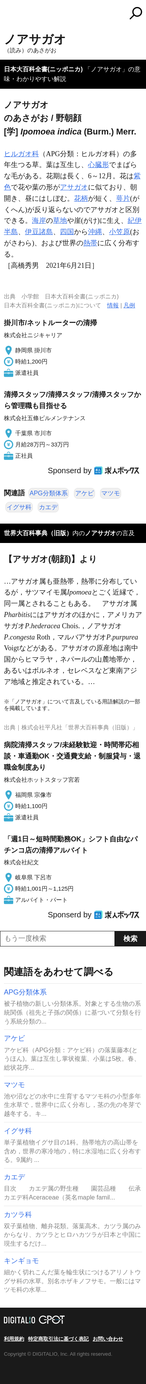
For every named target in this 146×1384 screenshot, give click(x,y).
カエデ (48, 507)
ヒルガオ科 (21, 154)
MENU (9, 14)
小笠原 (119, 232)
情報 (113, 305)
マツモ (110, 493)
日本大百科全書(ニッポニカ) (43, 69)
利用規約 (14, 1339)
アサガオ (74, 187)
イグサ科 (19, 507)
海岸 (39, 220)
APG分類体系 (49, 493)
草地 (60, 220)
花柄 (81, 198)
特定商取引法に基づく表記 (58, 1339)
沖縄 (95, 232)
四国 (67, 232)
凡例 (129, 305)
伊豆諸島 (39, 232)
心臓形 (98, 165)
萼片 (123, 198)
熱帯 (90, 243)
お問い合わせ (108, 1339)
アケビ (84, 493)
